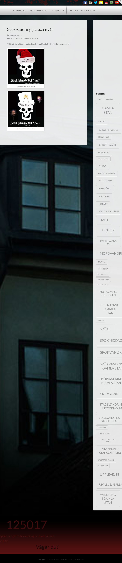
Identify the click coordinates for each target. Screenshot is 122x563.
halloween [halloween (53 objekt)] (105, 180)
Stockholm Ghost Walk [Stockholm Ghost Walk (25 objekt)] (108, 440)
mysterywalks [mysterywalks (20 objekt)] (103, 279)
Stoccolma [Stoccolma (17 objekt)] (102, 427)
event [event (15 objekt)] (100, 99)
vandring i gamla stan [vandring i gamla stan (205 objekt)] (108, 498)
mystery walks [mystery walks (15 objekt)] (103, 284)
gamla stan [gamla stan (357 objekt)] (108, 110)
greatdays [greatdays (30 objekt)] (103, 159)
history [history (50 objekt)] (102, 204)
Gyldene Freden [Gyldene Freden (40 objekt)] (106, 173)
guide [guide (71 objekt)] (102, 166)
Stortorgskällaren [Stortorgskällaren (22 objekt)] (106, 460)
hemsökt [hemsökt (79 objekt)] (105, 188)
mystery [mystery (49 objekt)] (103, 268)
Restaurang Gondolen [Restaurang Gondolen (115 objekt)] (108, 293)
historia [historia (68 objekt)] (104, 196)
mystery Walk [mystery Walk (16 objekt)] (103, 274)
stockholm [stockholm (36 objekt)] (104, 433)
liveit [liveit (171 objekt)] (104, 220)
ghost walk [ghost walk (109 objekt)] (107, 144)
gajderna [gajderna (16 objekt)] (109, 99)
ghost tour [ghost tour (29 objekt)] (103, 137)
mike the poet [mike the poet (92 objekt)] (108, 231)
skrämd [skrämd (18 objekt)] (100, 320)
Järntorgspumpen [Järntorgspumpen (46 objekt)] (108, 211)
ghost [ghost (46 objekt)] (102, 121)
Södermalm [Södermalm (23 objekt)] (103, 465)
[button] (119, 2)
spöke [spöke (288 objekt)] (105, 329)
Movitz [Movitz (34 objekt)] (102, 262)
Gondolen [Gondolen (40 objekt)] (104, 152)
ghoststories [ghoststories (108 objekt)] (108, 129)
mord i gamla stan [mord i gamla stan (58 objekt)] (108, 242)
